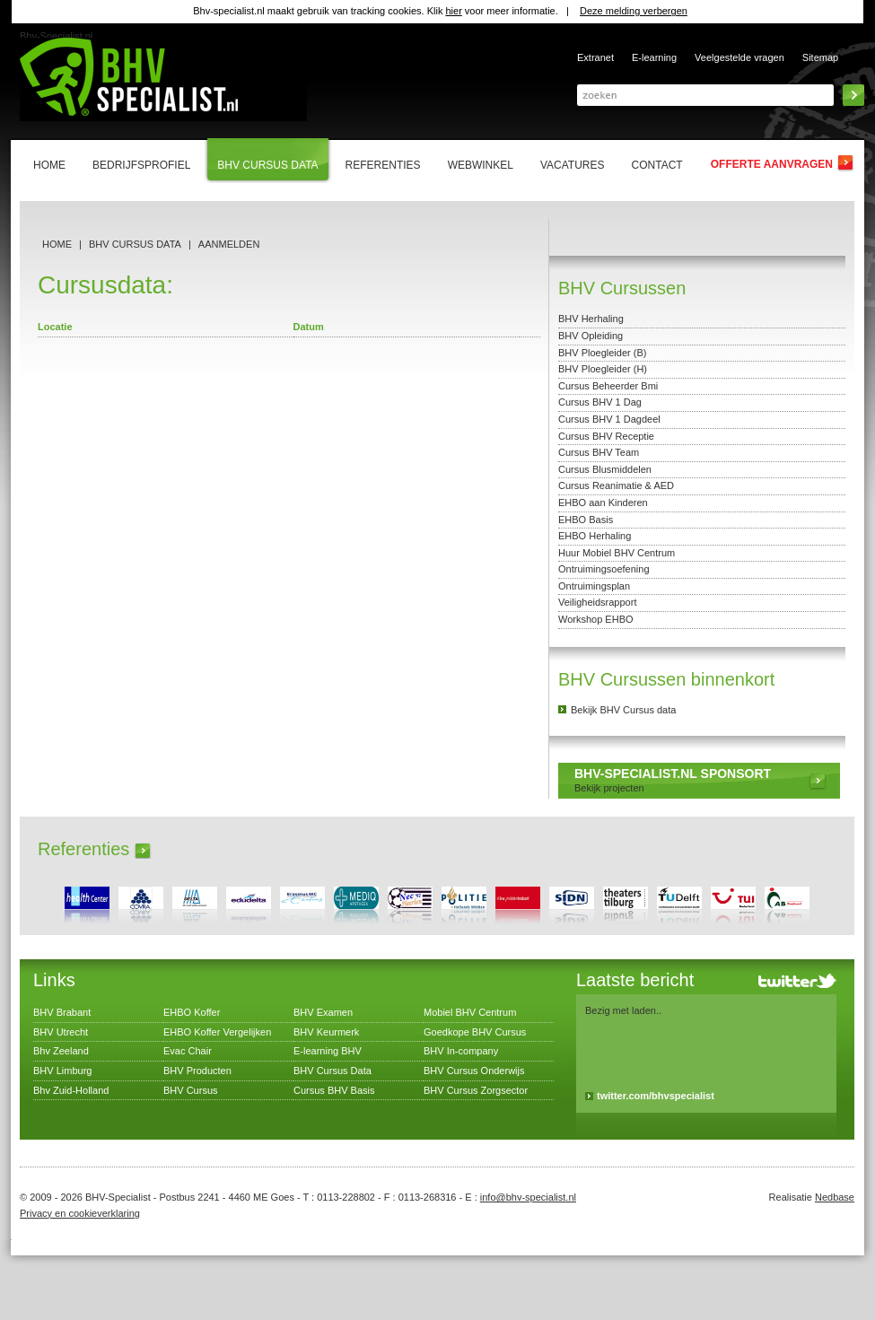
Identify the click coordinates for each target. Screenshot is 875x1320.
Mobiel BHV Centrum (470, 1012)
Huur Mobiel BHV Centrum (616, 552)
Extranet (595, 57)
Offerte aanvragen (772, 164)
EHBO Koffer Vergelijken (217, 1032)
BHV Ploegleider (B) (602, 352)
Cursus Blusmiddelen (605, 469)
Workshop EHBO (596, 619)
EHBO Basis (585, 519)
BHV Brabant (62, 1012)
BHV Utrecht (60, 1032)
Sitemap (820, 57)
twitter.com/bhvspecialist (655, 1095)
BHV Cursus (190, 1090)
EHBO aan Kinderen (603, 502)
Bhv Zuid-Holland (71, 1090)
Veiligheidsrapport (597, 602)
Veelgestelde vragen (739, 57)
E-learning (654, 57)
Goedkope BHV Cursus (475, 1032)
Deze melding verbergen (633, 10)
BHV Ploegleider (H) (602, 368)
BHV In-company (461, 1050)
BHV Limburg (62, 1070)
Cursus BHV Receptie (606, 436)
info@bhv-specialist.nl (528, 1197)
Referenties (83, 849)
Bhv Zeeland (61, 1050)
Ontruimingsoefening (604, 569)
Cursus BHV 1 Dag (600, 402)
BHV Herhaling (591, 318)
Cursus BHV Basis (333, 1090)
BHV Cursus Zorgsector (476, 1090)
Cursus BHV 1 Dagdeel (609, 419)
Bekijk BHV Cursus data (623, 709)
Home (57, 244)
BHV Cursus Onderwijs (474, 1070)
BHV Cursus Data (135, 244)
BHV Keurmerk (326, 1032)
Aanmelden (228, 244)
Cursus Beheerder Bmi (608, 385)
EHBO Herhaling (594, 535)
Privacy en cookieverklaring (80, 1213)
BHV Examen (323, 1012)
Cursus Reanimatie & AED (616, 485)
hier (453, 10)
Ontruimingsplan (594, 586)
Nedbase (834, 1197)
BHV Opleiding (590, 335)
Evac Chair (187, 1050)
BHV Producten (197, 1070)
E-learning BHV (327, 1050)
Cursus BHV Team (598, 452)
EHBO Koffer (191, 1012)
